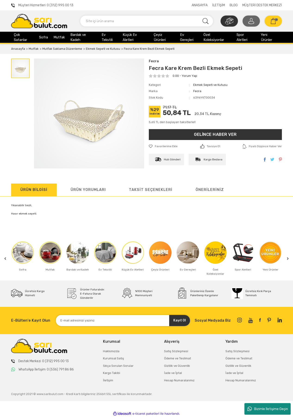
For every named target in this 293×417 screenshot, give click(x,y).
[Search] (146, 21)
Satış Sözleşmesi (176, 351)
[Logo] (39, 20)
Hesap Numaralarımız (179, 380)
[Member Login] (251, 21)
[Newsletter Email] (123, 320)
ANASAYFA (200, 5)
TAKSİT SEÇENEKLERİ (150, 189)
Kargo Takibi (111, 373)
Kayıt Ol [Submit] (179, 320)
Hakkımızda (111, 351)
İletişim (108, 380)
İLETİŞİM (218, 5)
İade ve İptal (173, 373)
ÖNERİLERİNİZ (210, 189)
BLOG (234, 5)
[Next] (288, 258)
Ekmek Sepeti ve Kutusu (210, 85)
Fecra (154, 61)
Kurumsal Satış (113, 358)
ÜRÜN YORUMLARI (88, 189)
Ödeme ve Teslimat (177, 358)
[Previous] (5, 258)
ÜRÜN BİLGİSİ (33, 189)
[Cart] (273, 21)
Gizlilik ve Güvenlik (177, 365)
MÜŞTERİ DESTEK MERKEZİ (262, 5)
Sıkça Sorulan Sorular (118, 365)
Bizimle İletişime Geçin (267, 408)
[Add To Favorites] (163, 146)
